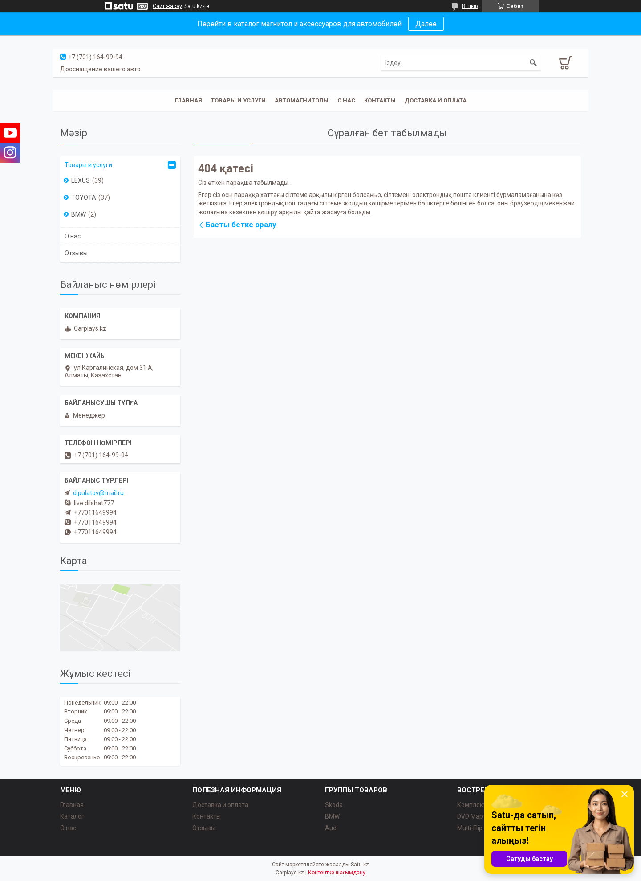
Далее (426, 24)
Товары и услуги (238, 100)
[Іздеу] (533, 63)
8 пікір (470, 6)
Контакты (380, 100)
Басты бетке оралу (241, 224)
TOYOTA (83, 197)
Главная (188, 100)
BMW (78, 214)
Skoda (334, 804)
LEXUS (80, 180)
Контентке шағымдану (336, 872)
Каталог (72, 816)
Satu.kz (360, 864)
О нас (346, 100)
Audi (331, 828)
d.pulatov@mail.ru (98, 492)
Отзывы (76, 253)
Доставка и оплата (436, 100)
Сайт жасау (167, 6)
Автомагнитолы (302, 100)
